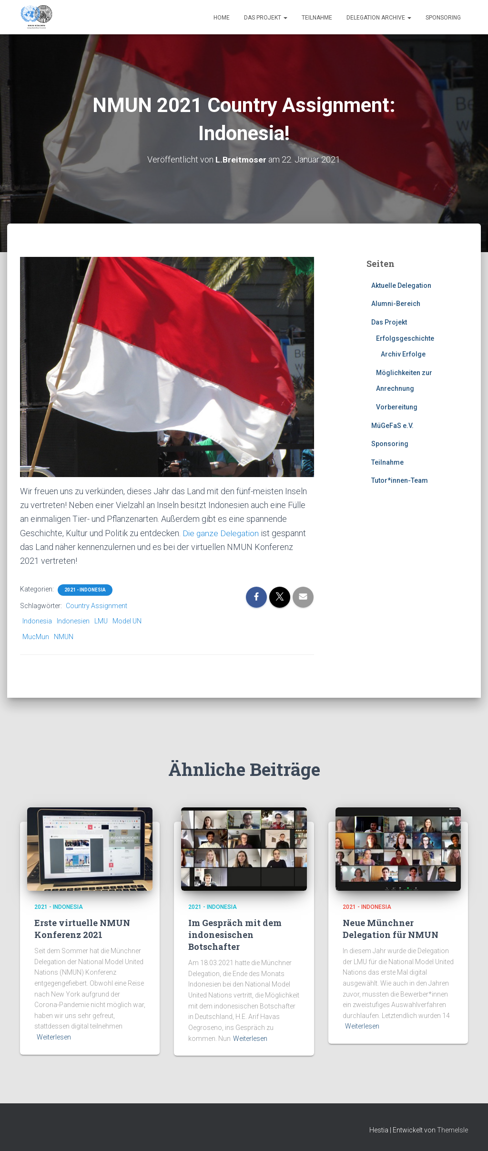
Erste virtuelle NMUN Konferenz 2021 (82, 928)
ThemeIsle (452, 1130)
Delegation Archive (378, 17)
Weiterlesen (54, 1037)
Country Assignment (96, 606)
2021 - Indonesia (85, 589)
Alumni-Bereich (395, 303)
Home (222, 17)
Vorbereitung (396, 407)
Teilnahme (317, 17)
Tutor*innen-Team (399, 480)
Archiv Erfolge (403, 354)
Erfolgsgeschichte (405, 338)
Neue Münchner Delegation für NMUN (390, 928)
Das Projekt (265, 17)
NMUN (63, 637)
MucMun (35, 637)
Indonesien (73, 621)
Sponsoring (443, 17)
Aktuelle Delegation (401, 285)
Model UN (127, 621)
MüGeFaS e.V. (392, 425)
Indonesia (37, 621)
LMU (101, 621)
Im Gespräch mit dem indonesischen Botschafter (235, 934)
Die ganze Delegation (222, 533)
